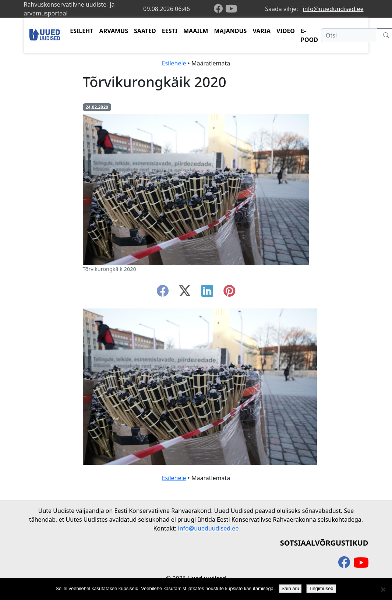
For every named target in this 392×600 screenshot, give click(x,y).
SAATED (145, 31)
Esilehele (174, 63)
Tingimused (321, 588)
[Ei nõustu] (382, 589)
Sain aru (290, 588)
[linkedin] (207, 293)
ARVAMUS (113, 31)
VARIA (261, 31)
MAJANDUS (230, 31)
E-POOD (309, 35)
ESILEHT (81, 31)
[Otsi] (349, 35)
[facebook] (220, 9)
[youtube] (231, 9)
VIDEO (285, 31)
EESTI (169, 31)
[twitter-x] (184, 293)
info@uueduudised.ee (333, 9)
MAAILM (195, 31)
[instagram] (229, 293)
